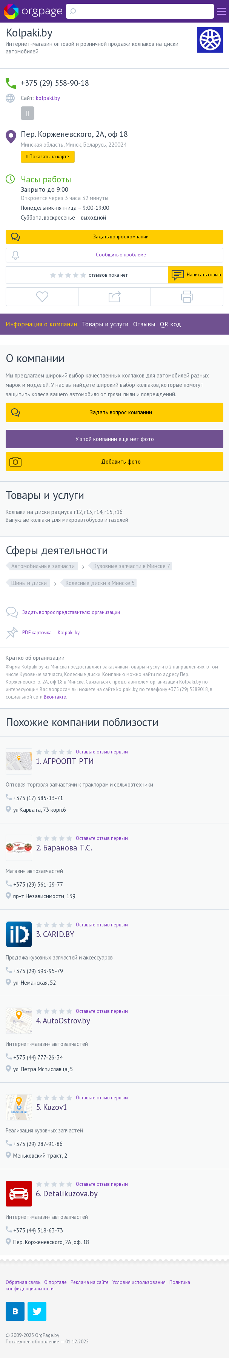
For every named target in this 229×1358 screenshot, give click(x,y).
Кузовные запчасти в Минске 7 (132, 566)
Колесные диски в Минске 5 (100, 583)
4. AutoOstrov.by (63, 1021)
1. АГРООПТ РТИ (65, 761)
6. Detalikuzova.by (67, 1194)
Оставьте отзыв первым (102, 752)
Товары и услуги (105, 324)
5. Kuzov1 (51, 1107)
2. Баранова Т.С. (64, 848)
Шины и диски (29, 583)
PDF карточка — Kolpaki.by (43, 632)
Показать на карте (47, 156)
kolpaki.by (48, 98)
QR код (170, 324)
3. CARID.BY (55, 934)
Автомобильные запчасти (43, 566)
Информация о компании (41, 324)
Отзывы (144, 324)
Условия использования (139, 1282)
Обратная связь (23, 1282)
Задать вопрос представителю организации (63, 612)
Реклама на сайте (90, 1282)
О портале (55, 1282)
